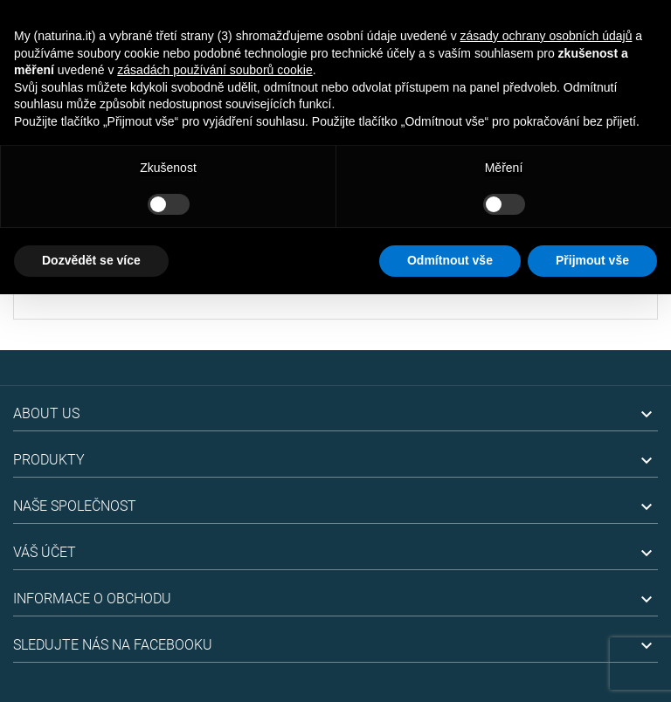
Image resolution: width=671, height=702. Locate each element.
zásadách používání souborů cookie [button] (214, 70)
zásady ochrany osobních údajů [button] (546, 36)
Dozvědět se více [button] (91, 260)
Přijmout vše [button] (592, 260)
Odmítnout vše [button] (450, 260)
